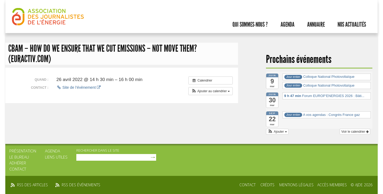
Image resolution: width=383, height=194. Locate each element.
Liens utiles (56, 157)
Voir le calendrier (355, 132)
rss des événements (81, 184)
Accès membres (332, 184)
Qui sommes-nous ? (250, 24)
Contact (17, 169)
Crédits (267, 184)
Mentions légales (296, 184)
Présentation (22, 150)
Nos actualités (352, 24)
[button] (210, 91)
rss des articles (32, 184)
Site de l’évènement (78, 87)
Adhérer (17, 162)
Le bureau (19, 157)
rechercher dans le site (97, 150)
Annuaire (316, 24)
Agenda (287, 24)
